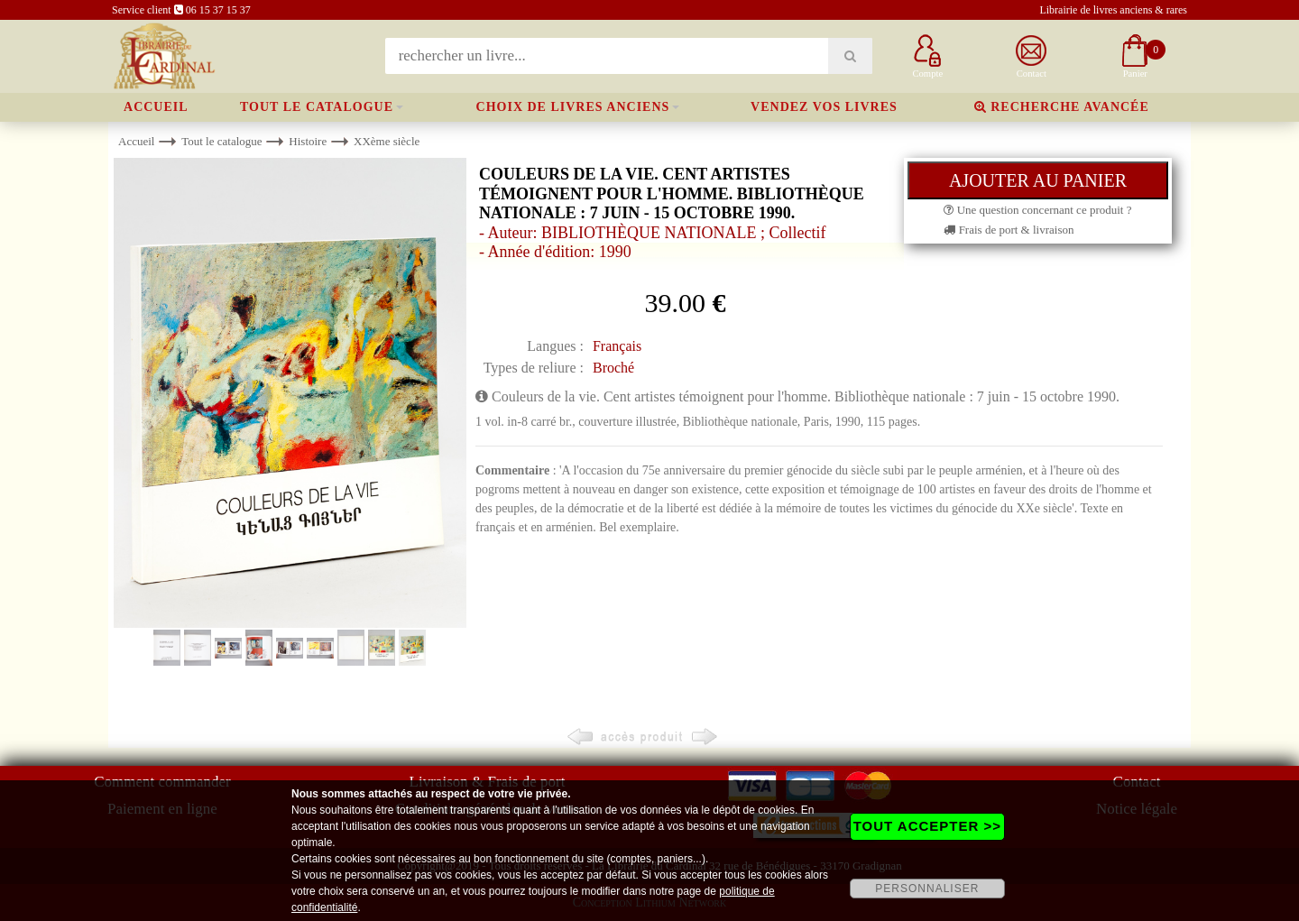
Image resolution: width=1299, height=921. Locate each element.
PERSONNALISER (927, 888)
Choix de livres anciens (573, 107)
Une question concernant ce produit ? (1037, 209)
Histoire (308, 141)
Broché (613, 367)
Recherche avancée (1061, 107)
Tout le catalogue (316, 107)
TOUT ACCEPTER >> (927, 826)
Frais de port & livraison (1008, 229)
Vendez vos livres (824, 107)
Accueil (156, 107)
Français (617, 346)
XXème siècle (386, 141)
